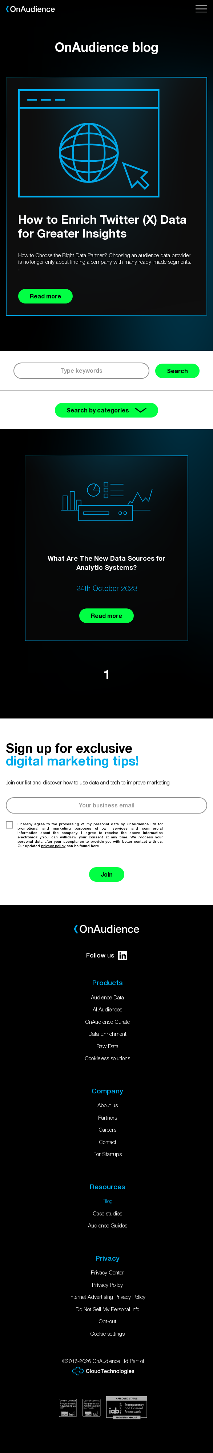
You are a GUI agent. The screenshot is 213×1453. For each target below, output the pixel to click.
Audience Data (107, 997)
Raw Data (107, 1046)
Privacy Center (107, 1272)
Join (107, 874)
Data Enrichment (107, 1033)
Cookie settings (107, 1333)
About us (107, 1105)
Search (177, 370)
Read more (106, 615)
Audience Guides (107, 1225)
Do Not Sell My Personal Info (107, 1309)
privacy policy (53, 845)
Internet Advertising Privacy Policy (107, 1296)
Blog (108, 1201)
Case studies (107, 1213)
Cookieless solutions (107, 1058)
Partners (107, 1117)
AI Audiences (107, 1009)
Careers (107, 1129)
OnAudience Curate (107, 1021)
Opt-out (107, 1321)
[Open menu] (201, 9)
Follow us (106, 955)
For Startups (107, 1154)
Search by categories (106, 410)
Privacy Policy (107, 1284)
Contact (107, 1142)
